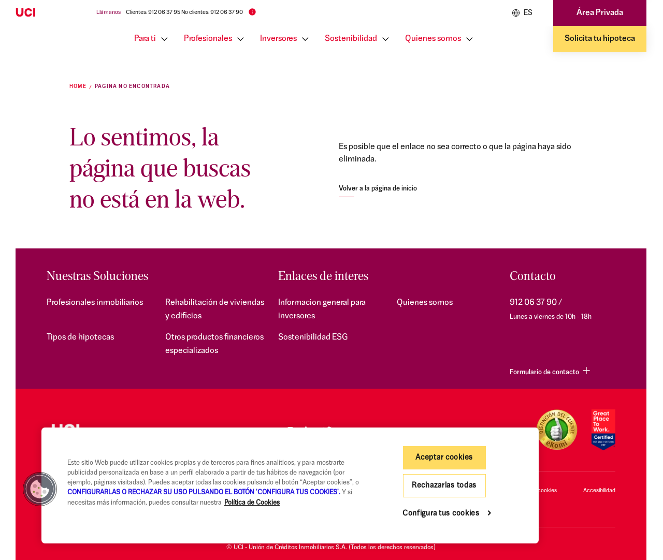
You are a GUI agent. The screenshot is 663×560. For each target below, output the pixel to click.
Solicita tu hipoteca (600, 39)
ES (522, 13)
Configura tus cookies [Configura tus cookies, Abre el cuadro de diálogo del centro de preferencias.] (441, 514)
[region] (290, 485)
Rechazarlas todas (444, 486)
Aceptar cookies (444, 458)
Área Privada (599, 13)
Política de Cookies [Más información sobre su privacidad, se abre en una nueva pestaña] (252, 502)
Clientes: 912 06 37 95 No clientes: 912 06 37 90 (184, 13)
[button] (39, 489)
